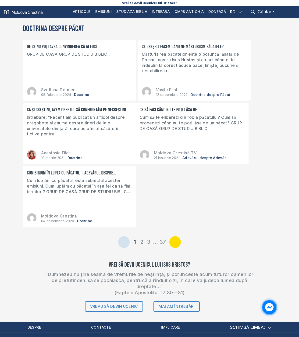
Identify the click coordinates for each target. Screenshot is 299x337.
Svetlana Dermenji (59, 89)
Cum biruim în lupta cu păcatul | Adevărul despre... (149, 112)
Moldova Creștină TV (62, 153)
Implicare (172, 264)
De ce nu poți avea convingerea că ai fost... (64, 46)
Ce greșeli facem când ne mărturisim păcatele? (144, 49)
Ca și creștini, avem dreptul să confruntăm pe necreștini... (224, 49)
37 (163, 179)
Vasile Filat (137, 89)
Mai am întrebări (176, 243)
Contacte (102, 264)
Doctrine (81, 94)
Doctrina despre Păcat (180, 94)
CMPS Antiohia (189, 11)
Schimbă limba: (251, 264)
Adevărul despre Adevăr (91, 158)
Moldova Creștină (144, 153)
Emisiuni (103, 11)
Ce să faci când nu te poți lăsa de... (57, 109)
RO (236, 12)
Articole (82, 11)
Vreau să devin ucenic (114, 243)
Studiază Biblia (131, 11)
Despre (35, 264)
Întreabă (161, 11)
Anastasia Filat (225, 89)
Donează (217, 11)
